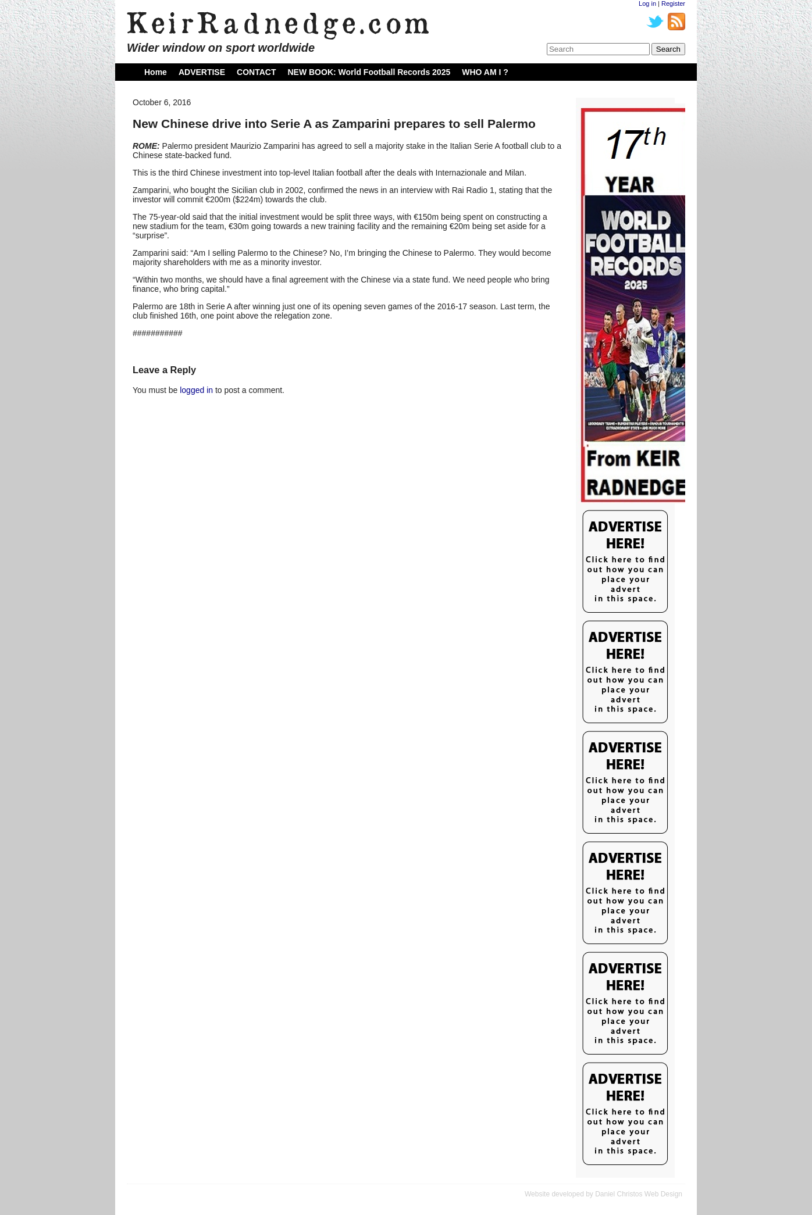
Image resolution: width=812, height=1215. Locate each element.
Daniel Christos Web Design (638, 1194)
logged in (196, 390)
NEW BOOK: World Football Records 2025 (368, 72)
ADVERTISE (202, 72)
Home (155, 72)
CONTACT (256, 72)
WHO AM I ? (485, 72)
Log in (647, 3)
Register (673, 3)
